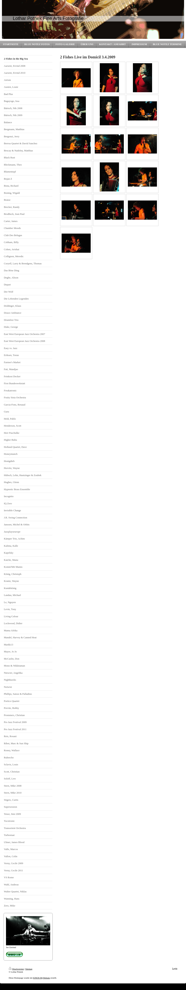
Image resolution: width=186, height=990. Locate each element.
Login (174, 968)
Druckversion (16, 969)
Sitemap (28, 969)
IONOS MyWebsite (41, 978)
